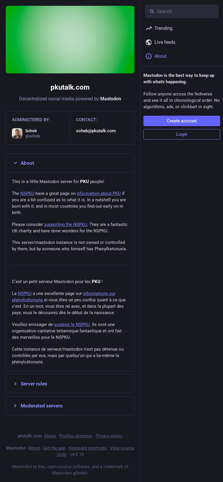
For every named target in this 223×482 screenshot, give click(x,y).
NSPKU (27, 193)
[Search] (181, 11)
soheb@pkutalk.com (96, 130)
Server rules (29, 383)
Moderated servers (37, 405)
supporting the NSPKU (65, 224)
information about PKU (99, 193)
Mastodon (110, 99)
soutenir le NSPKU (72, 324)
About (23, 163)
